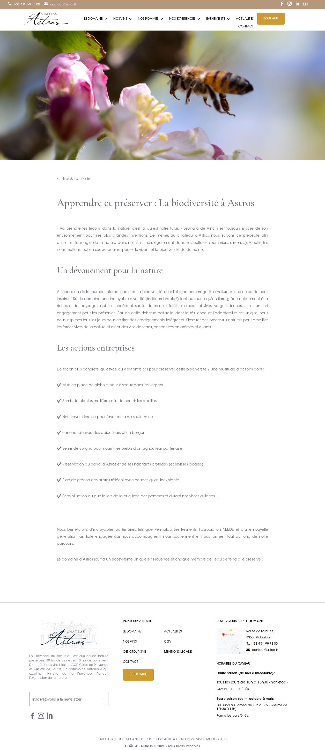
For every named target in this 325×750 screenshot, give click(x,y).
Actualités (245, 18)
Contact (246, 26)
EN (305, 4)
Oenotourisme (134, 651)
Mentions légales (178, 651)
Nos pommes (148, 18)
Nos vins (120, 18)
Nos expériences (182, 18)
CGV (167, 641)
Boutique (270, 18)
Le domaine (93, 18)
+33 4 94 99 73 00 (27, 4)
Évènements (215, 18)
